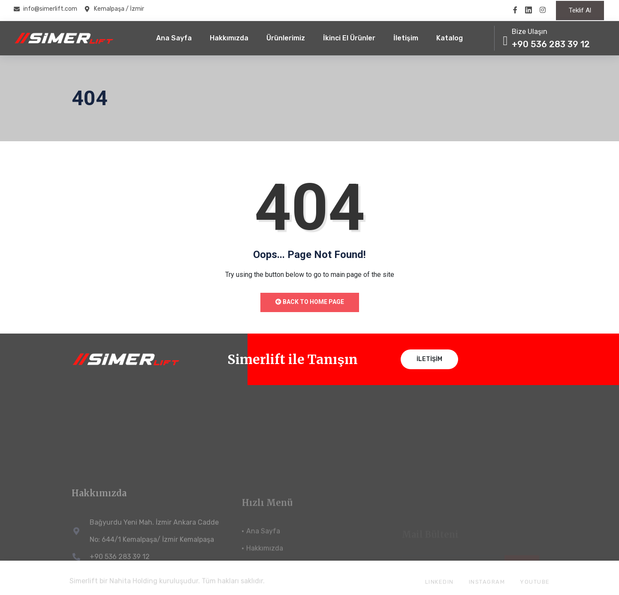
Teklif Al (580, 10)
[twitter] (528, 9)
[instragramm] (543, 9)
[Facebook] (515, 9)
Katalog (449, 38)
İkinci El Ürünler (349, 38)
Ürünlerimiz (285, 38)
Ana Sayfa (174, 38)
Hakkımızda (229, 38)
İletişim (405, 38)
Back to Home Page (309, 301)
